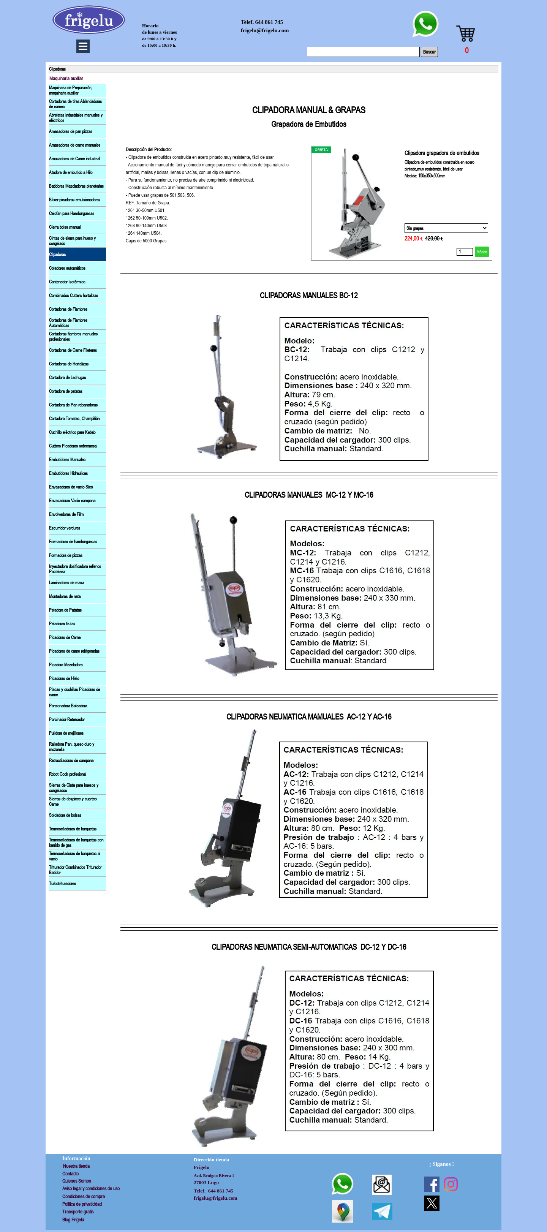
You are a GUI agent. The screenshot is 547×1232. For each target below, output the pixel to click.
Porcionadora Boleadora (68, 706)
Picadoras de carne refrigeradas (74, 651)
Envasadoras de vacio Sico (71, 487)
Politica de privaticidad (82, 1204)
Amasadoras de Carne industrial (74, 158)
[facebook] (431, 1184)
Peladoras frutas (62, 623)
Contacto (70, 1174)
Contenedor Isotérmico (67, 282)
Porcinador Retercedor (67, 719)
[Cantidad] (465, 252)
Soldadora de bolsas (65, 815)
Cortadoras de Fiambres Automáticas (68, 323)
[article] (401, 203)
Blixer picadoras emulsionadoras (74, 199)
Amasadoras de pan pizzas (70, 131)
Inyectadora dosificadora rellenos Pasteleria (75, 569)
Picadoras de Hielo (64, 678)
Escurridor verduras (64, 528)
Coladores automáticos (67, 268)
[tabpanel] (309, 110)
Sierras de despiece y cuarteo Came (72, 801)
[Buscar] (363, 52)
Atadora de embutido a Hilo (70, 172)
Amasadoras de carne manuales (74, 145)
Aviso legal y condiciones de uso (91, 1188)
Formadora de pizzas (65, 555)
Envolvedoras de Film (66, 514)
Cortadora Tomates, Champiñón (74, 418)
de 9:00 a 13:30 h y (159, 38)
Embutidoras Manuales (67, 459)
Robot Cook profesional (67, 774)
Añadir (482, 252)
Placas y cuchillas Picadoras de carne (74, 692)
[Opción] (446, 228)
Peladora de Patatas (65, 610)
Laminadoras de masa (66, 582)
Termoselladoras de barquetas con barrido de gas (76, 842)
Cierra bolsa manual (65, 227)
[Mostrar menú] (83, 46)
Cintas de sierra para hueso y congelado (72, 241)
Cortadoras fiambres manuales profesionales (73, 336)
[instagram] (450, 1184)
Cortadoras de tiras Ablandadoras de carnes (75, 104)
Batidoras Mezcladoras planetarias (76, 186)
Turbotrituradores (62, 883)
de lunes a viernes (159, 32)
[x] (431, 1203)
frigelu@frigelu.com (265, 30)
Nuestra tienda (76, 1166)
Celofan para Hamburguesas (71, 213)
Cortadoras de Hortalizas (69, 364)
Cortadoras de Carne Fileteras (73, 350)
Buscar (429, 52)
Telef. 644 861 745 (262, 22)
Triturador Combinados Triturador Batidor (75, 870)
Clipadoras (57, 254)
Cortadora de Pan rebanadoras (73, 405)
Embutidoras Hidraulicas (68, 473)
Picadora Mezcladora (65, 664)
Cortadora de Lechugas (67, 377)
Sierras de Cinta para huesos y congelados (73, 788)
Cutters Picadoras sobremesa (72, 446)
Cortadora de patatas (65, 391)
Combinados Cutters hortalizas (73, 295)
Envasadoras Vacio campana (72, 500)
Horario (150, 25)
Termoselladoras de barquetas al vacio (74, 856)
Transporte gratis (77, 1212)
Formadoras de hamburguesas (73, 541)
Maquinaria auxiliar (66, 78)
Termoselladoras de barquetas (72, 829)
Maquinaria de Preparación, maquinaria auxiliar (70, 90)
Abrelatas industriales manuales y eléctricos (76, 117)
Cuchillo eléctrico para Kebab (72, 432)
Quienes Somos (76, 1181)
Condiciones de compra (83, 1196)
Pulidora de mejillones (66, 733)
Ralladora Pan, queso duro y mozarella (71, 747)
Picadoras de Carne (65, 637)
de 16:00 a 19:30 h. (159, 45)
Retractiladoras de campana (71, 760)
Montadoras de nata (65, 596)
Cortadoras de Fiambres (68, 309)
